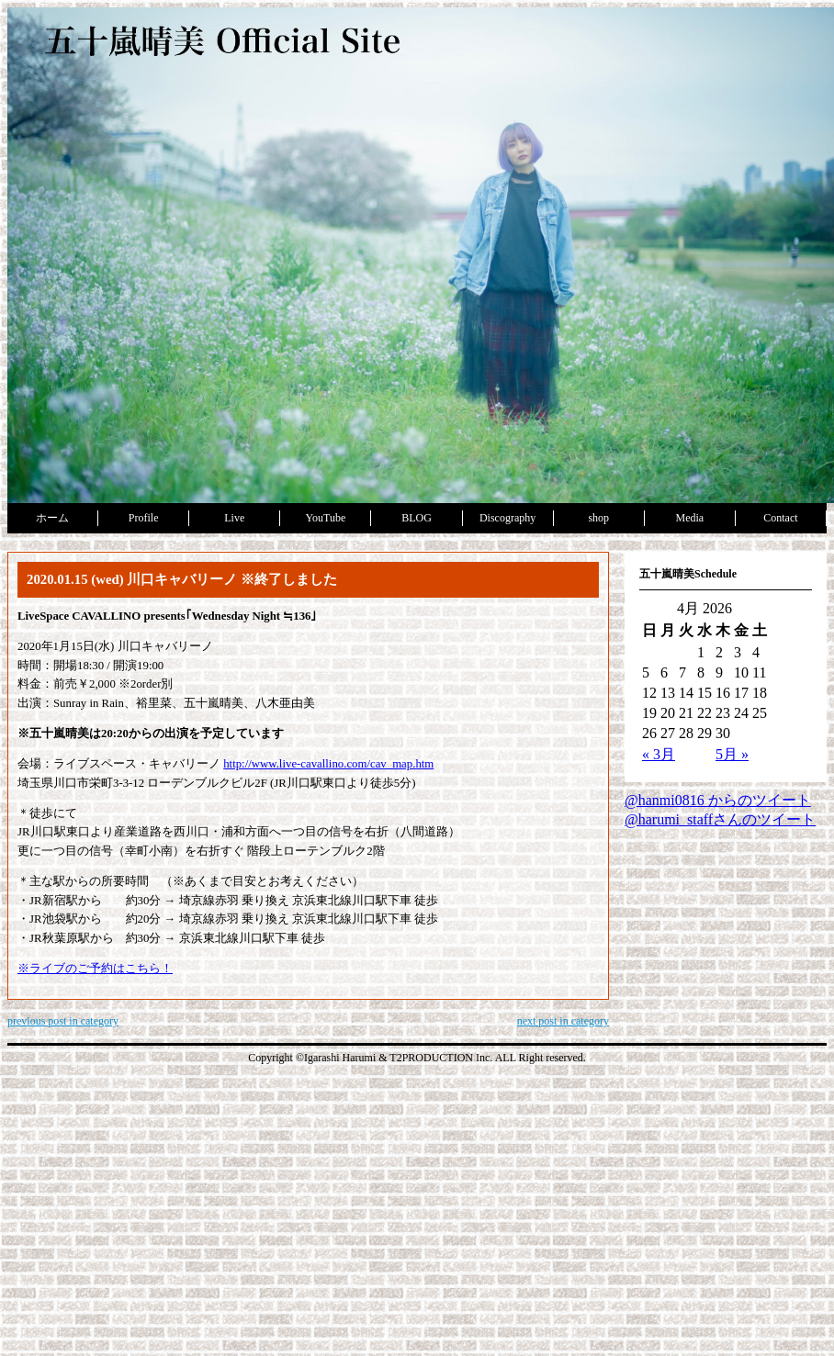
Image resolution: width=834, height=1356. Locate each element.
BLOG (416, 517)
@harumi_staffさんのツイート (720, 819)
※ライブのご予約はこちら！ (95, 968)
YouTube (326, 517)
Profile (144, 517)
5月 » (732, 754)
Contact (780, 517)
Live (234, 517)
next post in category (563, 1020)
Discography (507, 517)
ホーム (52, 517)
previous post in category (62, 1020)
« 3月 (658, 754)
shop (598, 517)
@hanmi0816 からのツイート (718, 800)
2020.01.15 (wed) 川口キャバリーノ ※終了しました (182, 579)
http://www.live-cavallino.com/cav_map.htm (328, 763)
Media (689, 517)
